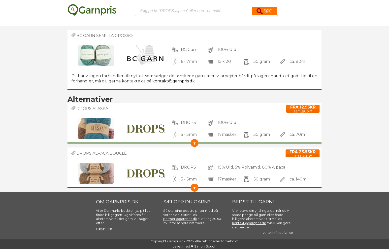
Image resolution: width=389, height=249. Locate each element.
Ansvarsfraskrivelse (278, 233)
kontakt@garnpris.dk (173, 81)
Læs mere (104, 229)
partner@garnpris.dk (180, 219)
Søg (264, 11)
